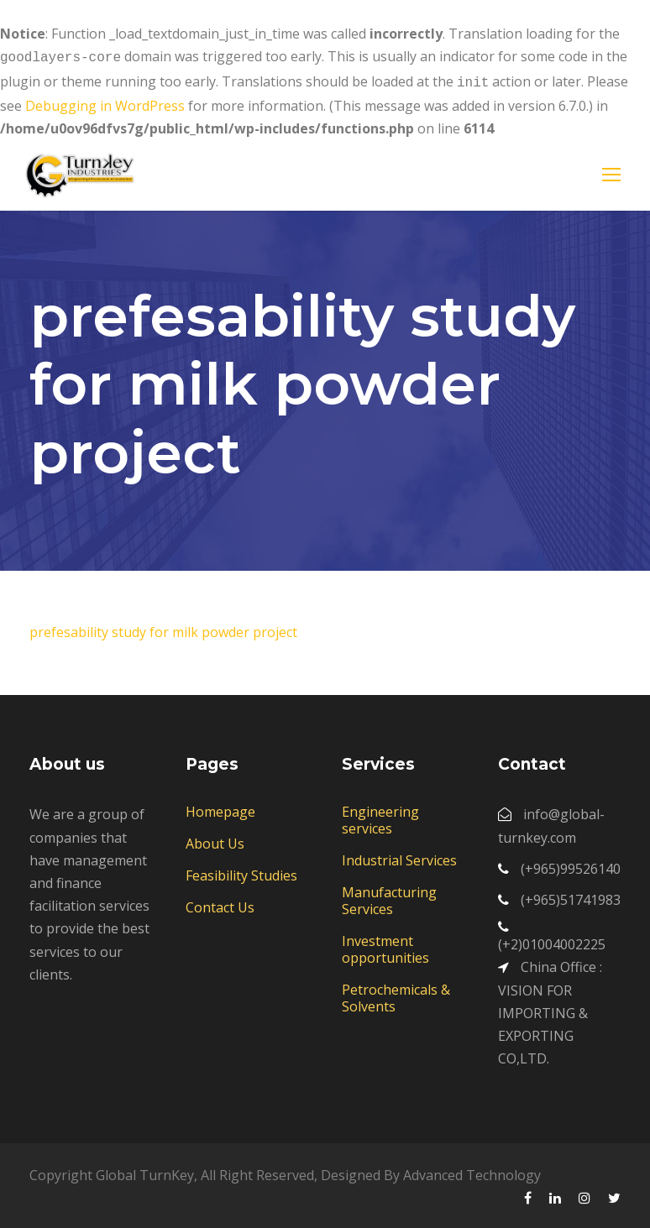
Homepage (220, 808)
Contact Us (220, 904)
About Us (215, 840)
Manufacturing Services (389, 897)
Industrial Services (399, 857)
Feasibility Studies (241, 872)
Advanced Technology (472, 1172)
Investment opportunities (385, 946)
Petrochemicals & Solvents (396, 994)
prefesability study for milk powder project (163, 628)
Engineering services (380, 816)
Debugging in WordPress (105, 102)
